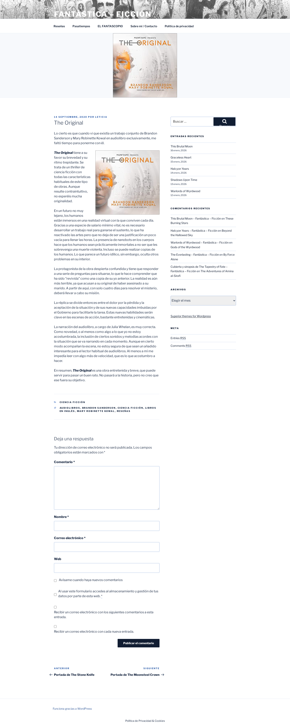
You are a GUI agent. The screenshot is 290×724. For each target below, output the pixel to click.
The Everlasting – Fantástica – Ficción (195, 254)
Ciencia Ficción (72, 402)
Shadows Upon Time (184, 179)
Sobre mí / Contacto (143, 26)
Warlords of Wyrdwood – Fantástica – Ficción (200, 242)
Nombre (61, 517)
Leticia (101, 117)
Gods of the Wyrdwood (185, 247)
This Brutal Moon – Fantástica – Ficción (196, 218)
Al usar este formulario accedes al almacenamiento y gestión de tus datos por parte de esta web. (108, 593)
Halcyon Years (180, 168)
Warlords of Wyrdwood (185, 191)
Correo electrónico (70, 538)
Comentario (64, 462)
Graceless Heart (181, 157)
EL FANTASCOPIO (110, 26)
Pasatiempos (81, 26)
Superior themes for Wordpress (191, 316)
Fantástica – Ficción (102, 14)
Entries (178, 338)
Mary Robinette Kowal (96, 411)
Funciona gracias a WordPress (72, 708)
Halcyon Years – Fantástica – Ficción (194, 230)
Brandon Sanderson (99, 407)
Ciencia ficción (130, 407)
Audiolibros (70, 407)
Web (57, 559)
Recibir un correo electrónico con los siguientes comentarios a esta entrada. (103, 614)
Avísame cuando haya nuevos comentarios (91, 580)
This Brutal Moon (182, 146)
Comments (181, 345)
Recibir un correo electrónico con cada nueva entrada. (94, 631)
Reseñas (59, 26)
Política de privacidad (179, 26)
